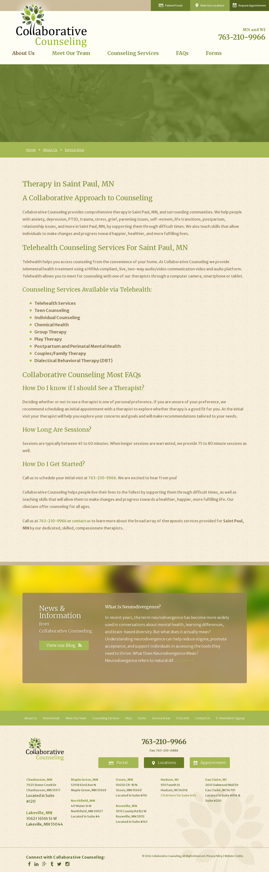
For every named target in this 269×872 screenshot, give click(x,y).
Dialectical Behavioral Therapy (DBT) (73, 360)
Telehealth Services (55, 303)
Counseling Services (133, 53)
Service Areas (161, 718)
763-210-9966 (241, 37)
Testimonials (51, 718)
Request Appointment (249, 5)
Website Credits (234, 856)
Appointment (210, 762)
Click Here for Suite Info (178, 795)
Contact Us (202, 718)
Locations (164, 762)
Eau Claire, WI (216, 780)
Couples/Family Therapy (60, 353)
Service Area (74, 150)
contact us (81, 520)
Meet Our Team (71, 53)
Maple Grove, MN (84, 780)
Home (31, 150)
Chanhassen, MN (39, 780)
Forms (214, 53)
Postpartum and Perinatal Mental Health (77, 346)
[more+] (185, 660)
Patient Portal (170, 5)
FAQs (182, 53)
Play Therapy (48, 339)
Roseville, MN (126, 806)
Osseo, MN (124, 780)
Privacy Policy (214, 856)
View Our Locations (209, 5)
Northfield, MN (83, 801)
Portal (118, 762)
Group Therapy (50, 332)
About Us (23, 53)
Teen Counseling (51, 310)
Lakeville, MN (39, 812)
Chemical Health (51, 324)
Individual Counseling (57, 317)
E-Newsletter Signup (230, 718)
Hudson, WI (170, 780)
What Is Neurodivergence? (133, 607)
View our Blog (64, 645)
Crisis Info (183, 718)
